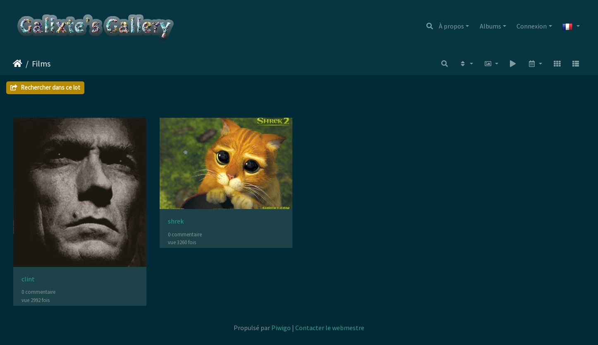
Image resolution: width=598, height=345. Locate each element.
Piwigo (281, 328)
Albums (490, 26)
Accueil (17, 63)
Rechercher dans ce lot (45, 87)
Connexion (532, 26)
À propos (451, 26)
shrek (176, 221)
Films (41, 63)
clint (28, 279)
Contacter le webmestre (329, 328)
